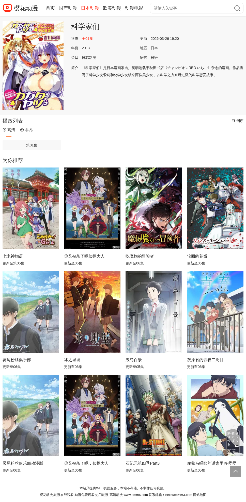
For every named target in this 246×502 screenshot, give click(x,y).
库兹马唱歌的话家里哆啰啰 (211, 463)
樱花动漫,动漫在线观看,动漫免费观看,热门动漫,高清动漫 (81, 495)
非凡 (26, 130)
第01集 (31, 145)
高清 (9, 130)
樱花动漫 (26, 8)
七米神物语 (13, 256)
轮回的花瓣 (197, 256)
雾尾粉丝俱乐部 (17, 360)
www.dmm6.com (136, 495)
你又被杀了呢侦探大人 (84, 256)
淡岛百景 (134, 360)
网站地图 (199, 495)
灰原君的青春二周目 (205, 360)
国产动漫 (68, 8)
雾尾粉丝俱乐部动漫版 (23, 463)
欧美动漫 (112, 8)
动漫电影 (134, 8)
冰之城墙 (72, 360)
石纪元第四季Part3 (143, 463)
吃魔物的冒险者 (140, 256)
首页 (50, 8)
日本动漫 (90, 8)
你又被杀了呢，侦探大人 (86, 463)
